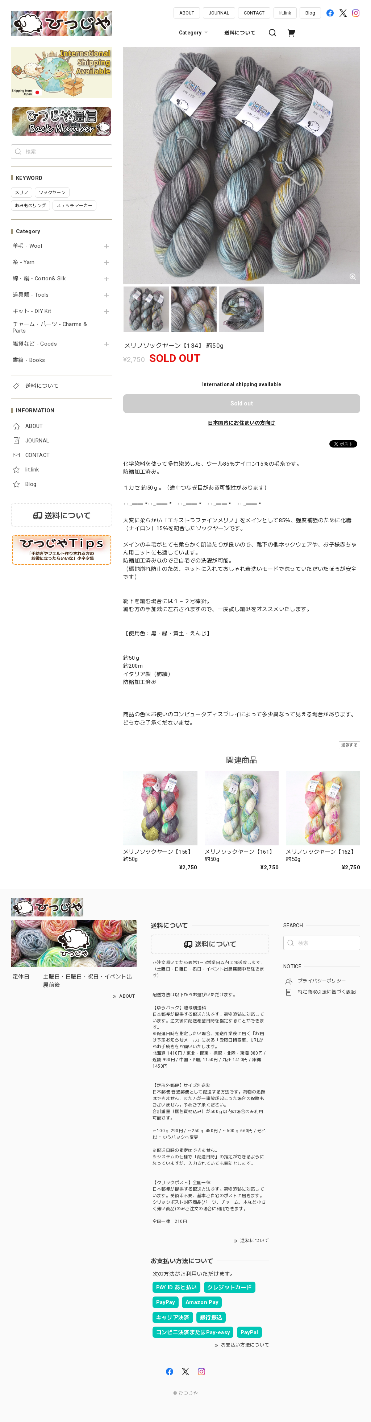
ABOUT (186, 13)
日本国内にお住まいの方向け (241, 423)
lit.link (285, 13)
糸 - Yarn (24, 262)
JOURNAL (219, 13)
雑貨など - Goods (35, 344)
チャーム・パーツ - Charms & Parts (50, 327)
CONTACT (254, 13)
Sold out (241, 403)
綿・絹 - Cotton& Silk (39, 279)
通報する (349, 745)
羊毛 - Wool (27, 246)
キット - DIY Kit (32, 311)
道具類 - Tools (31, 295)
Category (194, 32)
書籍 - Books (29, 360)
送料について (239, 33)
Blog (310, 13)
